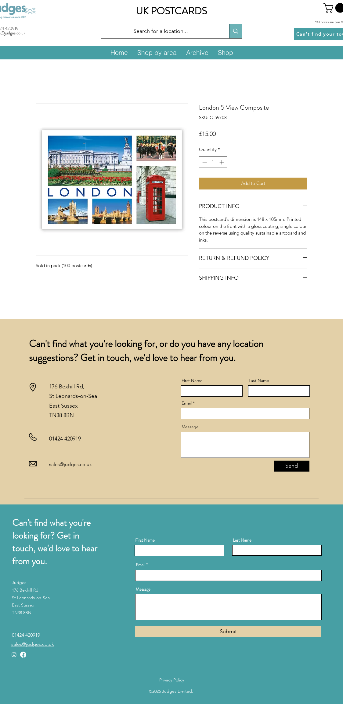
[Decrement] (204, 162)
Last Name (259, 380)
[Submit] (228, 631)
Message (190, 427)
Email (187, 403)
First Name (192, 380)
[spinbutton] (213, 162)
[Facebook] (23, 655)
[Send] (291, 466)
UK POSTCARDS (171, 11)
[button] (156, 52)
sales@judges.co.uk (70, 464)
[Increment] (222, 162)
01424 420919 (65, 438)
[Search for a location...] (160, 31)
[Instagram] (14, 655)
